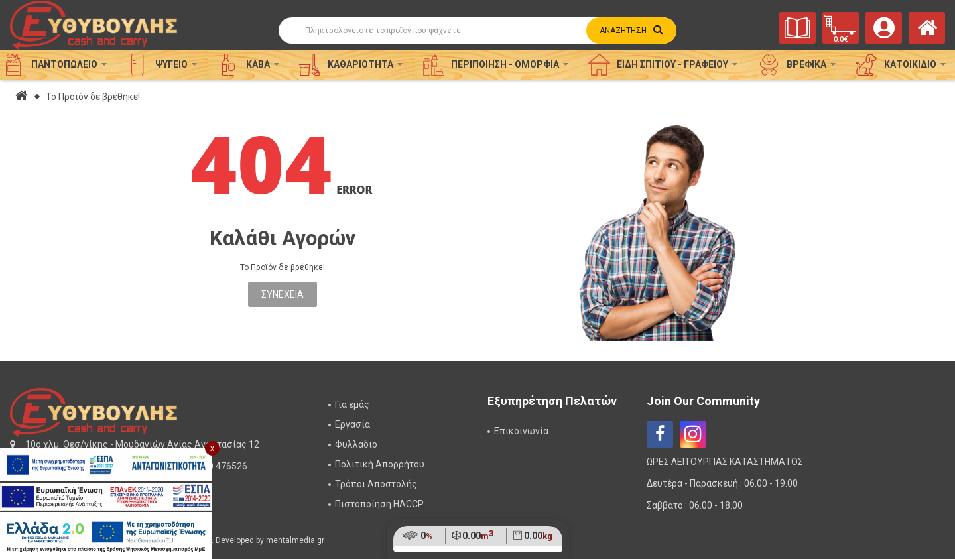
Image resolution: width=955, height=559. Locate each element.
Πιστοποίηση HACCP (379, 504)
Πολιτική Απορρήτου (379, 464)
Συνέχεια (282, 294)
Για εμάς (352, 404)
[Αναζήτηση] (477, 30)
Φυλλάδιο (356, 444)
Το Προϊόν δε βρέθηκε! (93, 97)
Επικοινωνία (521, 431)
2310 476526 (219, 466)
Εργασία (352, 424)
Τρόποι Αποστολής (376, 484)
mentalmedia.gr (295, 540)
